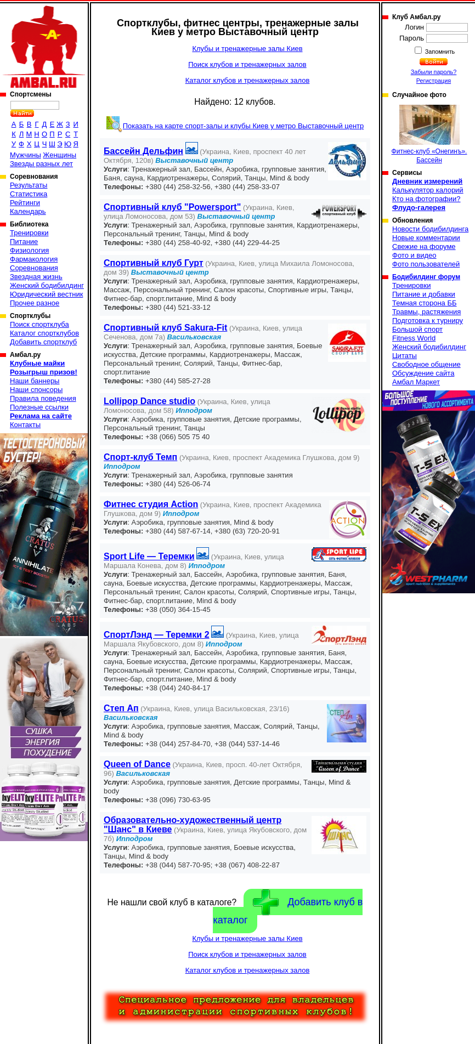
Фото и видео (414, 255)
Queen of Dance (137, 764)
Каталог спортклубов (44, 333)
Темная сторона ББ (424, 303)
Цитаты (404, 355)
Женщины (59, 155)
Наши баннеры (34, 381)
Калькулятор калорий (427, 190)
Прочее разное (34, 303)
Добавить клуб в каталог (288, 907)
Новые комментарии (426, 238)
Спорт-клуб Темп (140, 457)
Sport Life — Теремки (149, 556)
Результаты (28, 185)
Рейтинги (25, 202)
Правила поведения (43, 398)
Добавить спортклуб (43, 342)
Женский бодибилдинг (47, 285)
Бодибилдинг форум (426, 277)
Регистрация (433, 80)
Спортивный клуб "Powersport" (172, 207)
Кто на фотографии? (426, 199)
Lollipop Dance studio (149, 401)
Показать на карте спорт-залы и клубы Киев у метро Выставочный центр (243, 126)
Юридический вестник (46, 294)
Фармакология (34, 259)
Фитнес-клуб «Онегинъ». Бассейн (429, 134)
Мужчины (25, 155)
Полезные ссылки (39, 407)
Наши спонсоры (36, 389)
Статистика (28, 194)
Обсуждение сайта (423, 373)
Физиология (29, 250)
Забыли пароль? (434, 72)
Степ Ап (121, 708)
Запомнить (439, 51)
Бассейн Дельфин (143, 151)
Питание (24, 241)
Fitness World (414, 338)
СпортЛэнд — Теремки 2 (157, 634)
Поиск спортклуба (39, 324)
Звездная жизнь (36, 277)
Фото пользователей (426, 264)
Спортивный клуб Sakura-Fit (165, 327)
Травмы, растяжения (426, 312)
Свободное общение (426, 364)
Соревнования (34, 268)
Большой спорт (417, 329)
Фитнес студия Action (151, 504)
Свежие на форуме (424, 246)
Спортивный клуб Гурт (153, 263)
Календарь (28, 211)
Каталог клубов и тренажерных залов (247, 80)
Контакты (25, 425)
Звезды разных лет (41, 164)
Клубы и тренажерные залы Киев (247, 48)
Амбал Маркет (416, 382)
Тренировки (29, 233)
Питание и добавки (423, 294)
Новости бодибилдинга (430, 229)
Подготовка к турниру (427, 320)
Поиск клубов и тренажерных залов (247, 64)
